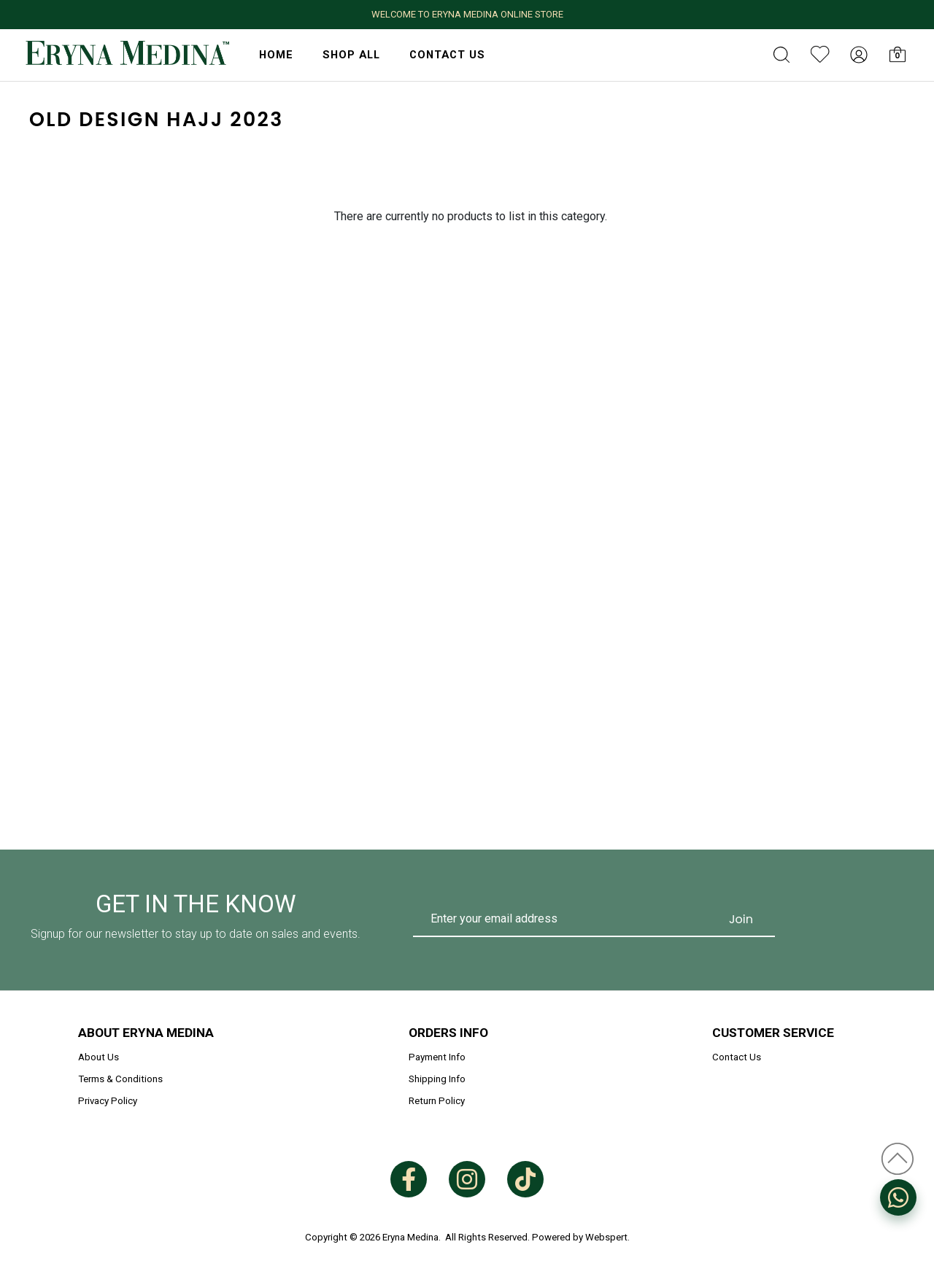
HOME (276, 54)
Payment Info (437, 1057)
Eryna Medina (410, 1237)
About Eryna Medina (146, 1032)
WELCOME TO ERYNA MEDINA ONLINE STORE (467, 14)
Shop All (351, 54)
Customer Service (773, 1032)
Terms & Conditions (120, 1078)
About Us (98, 1057)
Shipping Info (437, 1078)
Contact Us (447, 54)
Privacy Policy (107, 1100)
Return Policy (437, 1100)
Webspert (606, 1237)
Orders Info (448, 1032)
